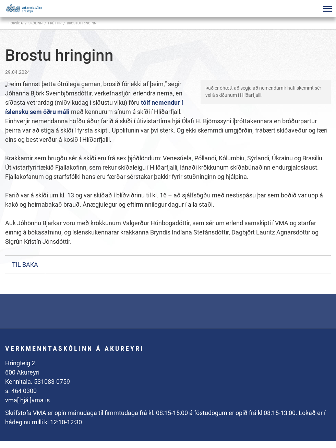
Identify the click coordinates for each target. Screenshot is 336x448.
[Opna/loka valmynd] (327, 8)
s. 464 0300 (21, 390)
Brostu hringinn (81, 23)
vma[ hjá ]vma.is (27, 400)
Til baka (25, 264)
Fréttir (54, 23)
